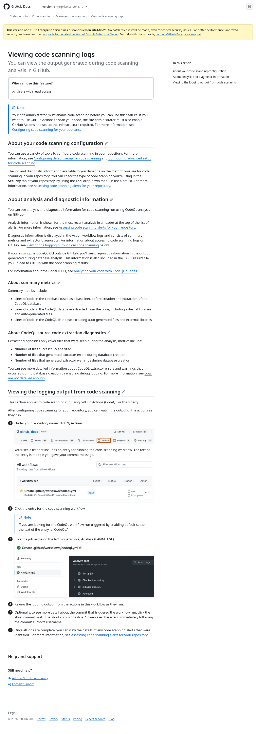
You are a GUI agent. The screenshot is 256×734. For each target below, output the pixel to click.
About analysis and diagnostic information (60, 199)
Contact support (21, 684)
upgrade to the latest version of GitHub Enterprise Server (80, 34)
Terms (41, 719)
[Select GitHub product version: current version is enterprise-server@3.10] (64, 6)
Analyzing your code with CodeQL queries (105, 271)
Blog (112, 719)
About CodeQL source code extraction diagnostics (59, 332)
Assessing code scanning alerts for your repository (72, 186)
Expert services (95, 719)
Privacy (53, 719)
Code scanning (42, 16)
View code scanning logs (107, 16)
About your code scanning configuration (58, 143)
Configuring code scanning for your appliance (46, 129)
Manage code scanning (71, 16)
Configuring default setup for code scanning (67, 158)
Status (65, 719)
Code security (19, 16)
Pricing (77, 719)
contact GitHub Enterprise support (178, 34)
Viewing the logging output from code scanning (62, 245)
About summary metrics (34, 282)
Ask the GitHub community (28, 678)
